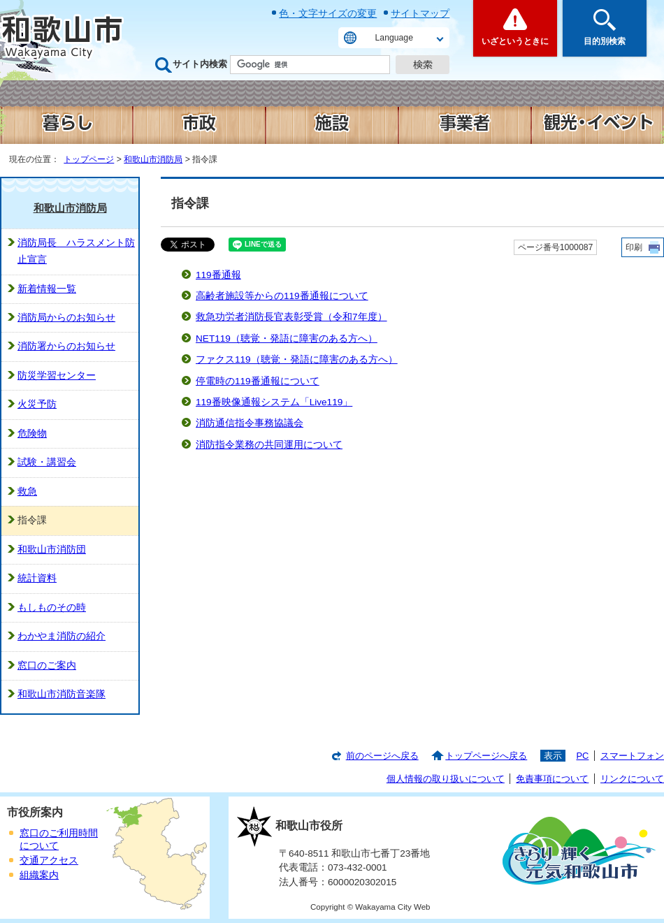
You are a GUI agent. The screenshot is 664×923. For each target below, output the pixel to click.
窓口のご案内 (46, 665)
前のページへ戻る (382, 755)
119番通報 (218, 275)
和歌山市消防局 (153, 159)
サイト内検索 (200, 64)
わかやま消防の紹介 (61, 636)
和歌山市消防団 (51, 549)
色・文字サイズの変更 (328, 13)
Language (394, 38)
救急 (27, 491)
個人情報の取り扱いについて (446, 778)
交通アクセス (49, 860)
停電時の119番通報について (257, 381)
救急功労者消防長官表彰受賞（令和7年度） (291, 317)
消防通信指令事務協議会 (249, 423)
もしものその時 (51, 607)
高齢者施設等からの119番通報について (282, 296)
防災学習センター (56, 375)
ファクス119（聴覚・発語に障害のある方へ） (297, 359)
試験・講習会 (46, 462)
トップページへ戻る (486, 755)
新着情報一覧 (46, 289)
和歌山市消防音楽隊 (61, 694)
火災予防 (37, 404)
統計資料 (37, 578)
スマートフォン (632, 755)
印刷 (634, 247)
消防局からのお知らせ (66, 317)
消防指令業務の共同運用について (269, 444)
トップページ (89, 159)
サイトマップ (420, 13)
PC (582, 755)
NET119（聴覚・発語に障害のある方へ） (286, 338)
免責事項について (552, 778)
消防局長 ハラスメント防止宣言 (76, 251)
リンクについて (632, 778)
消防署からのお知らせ (66, 346)
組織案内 (39, 875)
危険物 (32, 433)
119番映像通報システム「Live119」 (274, 402)
